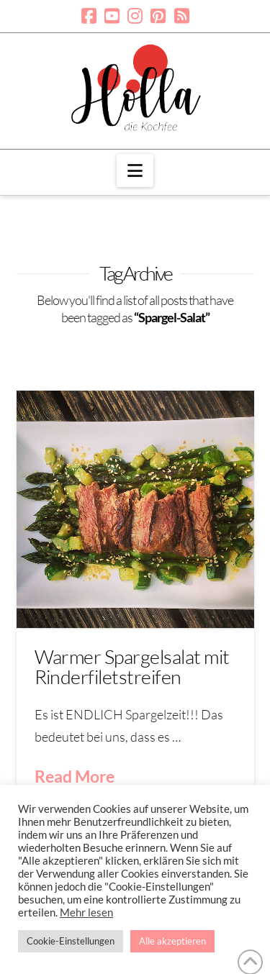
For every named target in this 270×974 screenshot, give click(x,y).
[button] (135, 170)
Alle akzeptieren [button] (172, 941)
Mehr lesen (86, 912)
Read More (74, 776)
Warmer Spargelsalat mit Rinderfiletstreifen (132, 666)
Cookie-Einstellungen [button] (70, 941)
